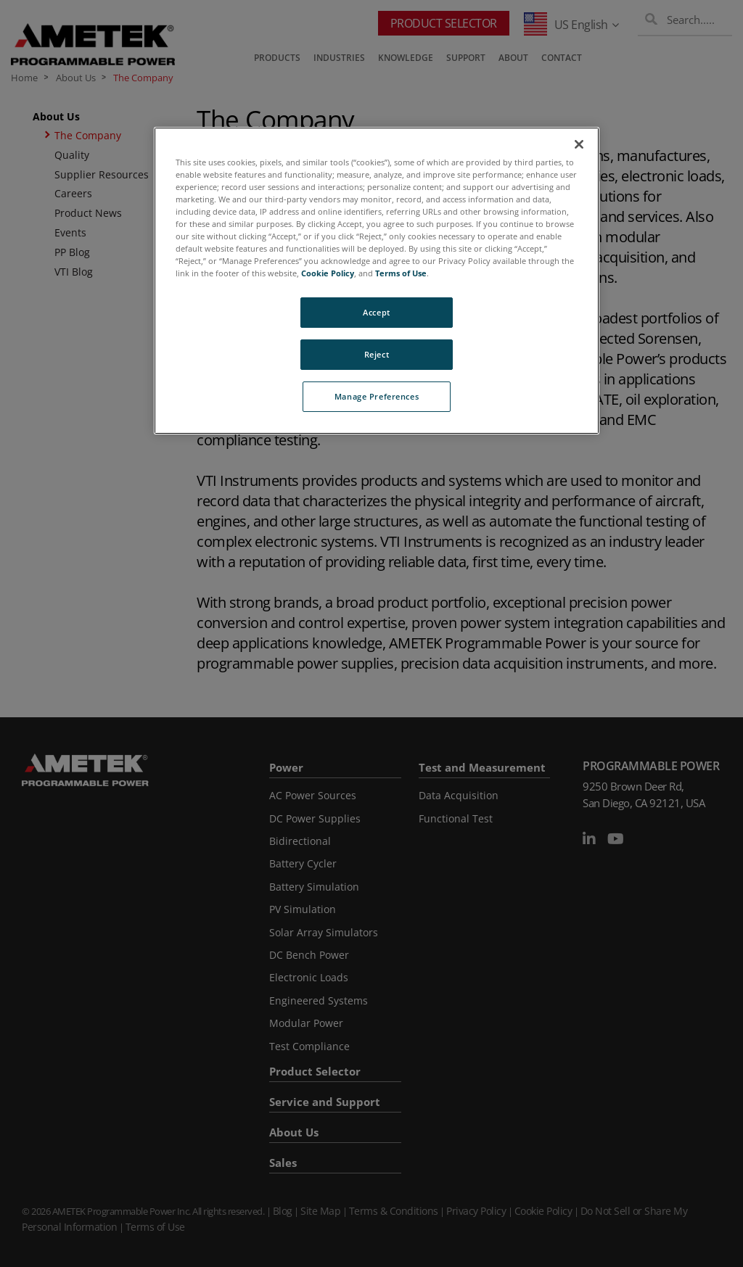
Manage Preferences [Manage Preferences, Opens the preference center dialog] (376, 396)
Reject (376, 354)
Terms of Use (401, 273)
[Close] (579, 144)
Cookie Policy (327, 273)
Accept (376, 312)
